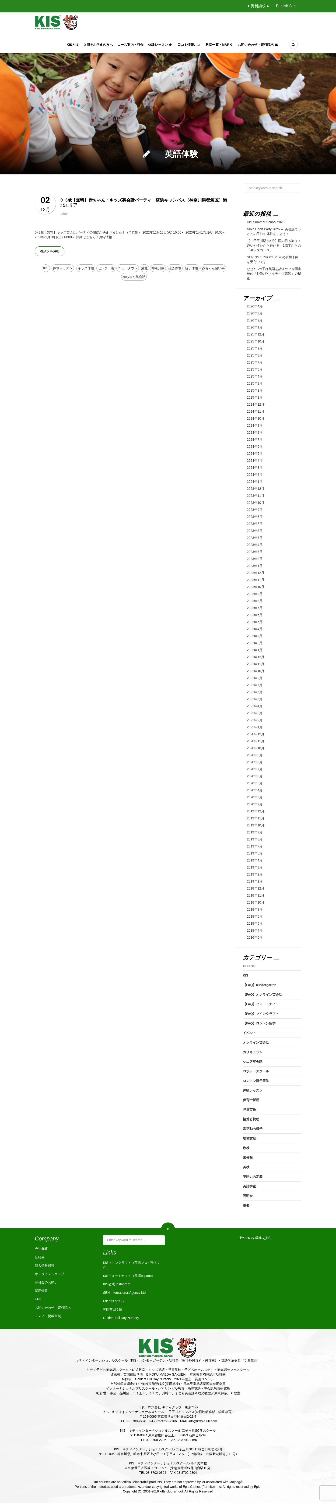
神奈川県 (157, 268)
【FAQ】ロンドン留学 (259, 1023)
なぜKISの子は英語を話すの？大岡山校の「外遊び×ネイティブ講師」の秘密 (274, 273)
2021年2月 (254, 720)
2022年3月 (254, 636)
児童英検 (249, 1109)
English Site (286, 6)
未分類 (248, 1157)
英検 (246, 1167)
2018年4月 (254, 930)
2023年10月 (255, 503)
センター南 (106, 268)
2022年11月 (255, 580)
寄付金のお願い (46, 1282)
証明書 (40, 1257)
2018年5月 (254, 923)
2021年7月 (254, 685)
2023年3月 (254, 552)
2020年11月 (255, 741)
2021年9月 (254, 678)
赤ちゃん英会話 (133, 277)
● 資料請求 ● (258, 6)
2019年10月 (255, 825)
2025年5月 (254, 369)
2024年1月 (254, 481)
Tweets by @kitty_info (255, 1238)
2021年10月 (255, 671)
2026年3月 (254, 313)
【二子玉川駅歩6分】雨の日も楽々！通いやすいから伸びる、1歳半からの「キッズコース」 (274, 245)
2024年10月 (255, 418)
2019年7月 (254, 846)
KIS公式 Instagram (116, 1284)
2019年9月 (254, 832)
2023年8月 (254, 517)
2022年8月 (254, 601)
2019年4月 (254, 860)
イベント (249, 1033)
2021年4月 (254, 706)
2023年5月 (254, 538)
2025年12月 (255, 334)
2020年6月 (254, 776)
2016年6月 (254, 937)
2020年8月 (254, 762)
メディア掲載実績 (48, 1316)
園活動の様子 (252, 1129)
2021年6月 (254, 692)
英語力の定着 (252, 1177)
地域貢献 (249, 1138)
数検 (246, 1148)
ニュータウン (127, 268)
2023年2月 (254, 559)
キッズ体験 (86, 268)
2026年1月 (254, 327)
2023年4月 (254, 545)
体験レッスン (160, 45)
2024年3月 (254, 467)
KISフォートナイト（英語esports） (129, 1276)
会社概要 (41, 1249)
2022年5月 (254, 622)
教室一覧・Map (219, 45)
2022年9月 (254, 594)
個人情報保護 (44, 1265)
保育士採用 (251, 1100)
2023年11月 (255, 495)
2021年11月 (255, 664)
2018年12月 (255, 888)
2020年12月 (255, 734)
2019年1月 (254, 881)
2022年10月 (255, 587)
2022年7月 (254, 608)
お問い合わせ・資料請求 (258, 45)
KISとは (73, 45)
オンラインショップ (49, 1274)
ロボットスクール (256, 1071)
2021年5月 (254, 699)
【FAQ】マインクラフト (261, 1014)
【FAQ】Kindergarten (259, 985)
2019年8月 (254, 839)
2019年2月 (254, 874)
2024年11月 (255, 411)
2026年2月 (254, 320)
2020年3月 (254, 797)
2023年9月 (254, 510)
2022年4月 (254, 629)
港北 (144, 268)
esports (249, 966)
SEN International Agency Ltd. (125, 1292)
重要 (246, 1205)
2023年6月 (254, 531)
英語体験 (174, 268)
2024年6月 (254, 446)
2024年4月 (254, 460)
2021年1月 (254, 727)
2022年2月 (254, 643)
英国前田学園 (112, 1309)
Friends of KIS (113, 1301)
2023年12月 (255, 488)
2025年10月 (255, 341)
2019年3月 (254, 867)
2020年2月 (254, 804)
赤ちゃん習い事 (213, 268)
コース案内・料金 (130, 45)
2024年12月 (255, 404)
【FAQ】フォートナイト (261, 1004)
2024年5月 (254, 453)
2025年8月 (254, 355)
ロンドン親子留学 (256, 1081)
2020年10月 (255, 748)
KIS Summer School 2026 (265, 222)
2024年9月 (254, 425)
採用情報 (41, 1291)
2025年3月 (254, 383)
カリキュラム (252, 1052)
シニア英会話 (252, 1061)
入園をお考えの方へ (98, 45)
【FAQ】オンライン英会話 (262, 994)
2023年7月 (254, 524)
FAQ (38, 1299)
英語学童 (249, 1186)
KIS (46, 268)
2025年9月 (254, 348)
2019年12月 (255, 811)
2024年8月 (254, 432)
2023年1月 (254, 566)
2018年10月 (255, 902)
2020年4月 (254, 790)
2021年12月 (255, 657)
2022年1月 (254, 650)
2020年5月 (254, 783)
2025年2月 (254, 390)
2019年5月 (254, 853)
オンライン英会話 (256, 1042)
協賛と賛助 (251, 1119)
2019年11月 (255, 818)
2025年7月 (254, 362)
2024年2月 (254, 474)
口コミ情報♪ (189, 45)
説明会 (248, 1196)
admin (64, 214)
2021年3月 (254, 713)
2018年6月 (254, 916)
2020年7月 (254, 769)
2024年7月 (254, 439)
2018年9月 (254, 909)
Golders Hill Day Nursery (121, 1318)
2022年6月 (254, 615)
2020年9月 (254, 755)
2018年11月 (255, 895)
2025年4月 (254, 376)
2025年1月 (254, 397)
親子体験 (191, 268)
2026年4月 (254, 306)
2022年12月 (255, 573)
